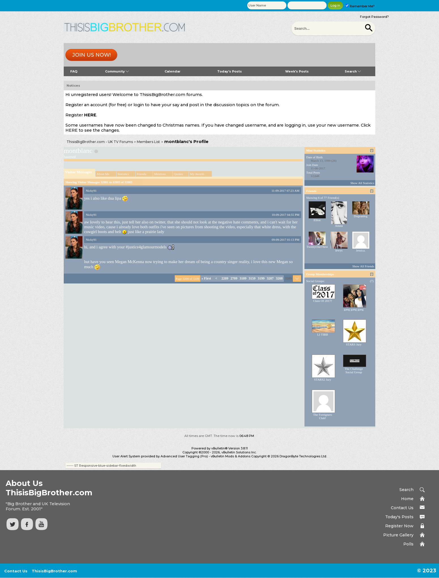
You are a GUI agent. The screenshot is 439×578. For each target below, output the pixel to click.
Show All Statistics (362, 183)
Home (407, 498)
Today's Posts (229, 71)
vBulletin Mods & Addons (230, 456)
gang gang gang (354, 309)
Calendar (172, 71)
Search (353, 71)
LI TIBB (322, 334)
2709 (234, 278)
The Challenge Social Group (354, 370)
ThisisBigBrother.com (54, 571)
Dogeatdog (360, 216)
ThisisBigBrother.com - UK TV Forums (100, 142)
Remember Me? (360, 6)
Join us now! (91, 55)
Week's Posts (297, 71)
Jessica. (360, 250)
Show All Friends (363, 266)
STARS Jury (353, 344)
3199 (261, 278)
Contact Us (402, 507)
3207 (270, 278)
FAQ (73, 71)
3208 (279, 278)
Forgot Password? (374, 17)
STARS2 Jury (322, 379)
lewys (339, 250)
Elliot (317, 220)
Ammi (339, 225)
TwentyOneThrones (318, 246)
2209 (224, 278)
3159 (252, 278)
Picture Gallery (398, 535)
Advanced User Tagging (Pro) (184, 456)
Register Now (399, 525)
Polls (408, 544)
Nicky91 (91, 190)
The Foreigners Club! (322, 416)
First (206, 278)
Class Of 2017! (322, 300)
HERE (90, 115)
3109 (243, 278)
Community (117, 71)
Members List (148, 142)
